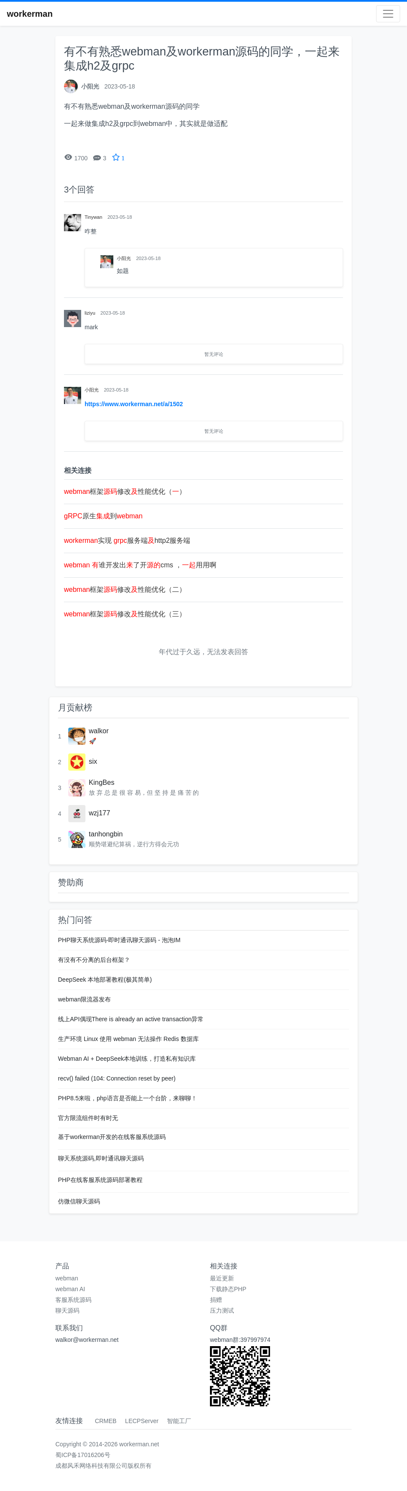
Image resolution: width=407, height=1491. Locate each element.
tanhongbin (106, 834)
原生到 (103, 516)
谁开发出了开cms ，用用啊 (140, 565)
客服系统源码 (73, 1299)
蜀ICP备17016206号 (82, 1454)
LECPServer (141, 1421)
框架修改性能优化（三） (125, 614)
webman (66, 1278)
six (93, 761)
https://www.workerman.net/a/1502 (134, 404)
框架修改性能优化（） (125, 491)
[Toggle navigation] (388, 13)
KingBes (102, 782)
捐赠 (216, 1299)
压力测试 (222, 1310)
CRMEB (106, 1421)
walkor (99, 731)
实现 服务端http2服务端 (127, 540)
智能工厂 (179, 1421)
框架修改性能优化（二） (125, 589)
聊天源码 (67, 1310)
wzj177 (99, 813)
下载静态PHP (228, 1289)
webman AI (70, 1289)
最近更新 (222, 1278)
